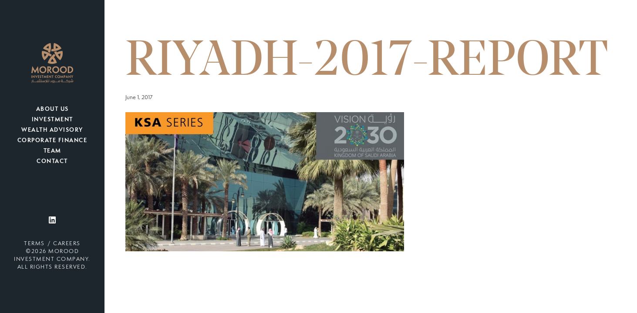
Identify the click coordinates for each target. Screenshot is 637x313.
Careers (67, 243)
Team (52, 151)
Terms (34, 243)
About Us (52, 109)
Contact (52, 161)
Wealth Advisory (52, 130)
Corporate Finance (52, 140)
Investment (52, 120)
